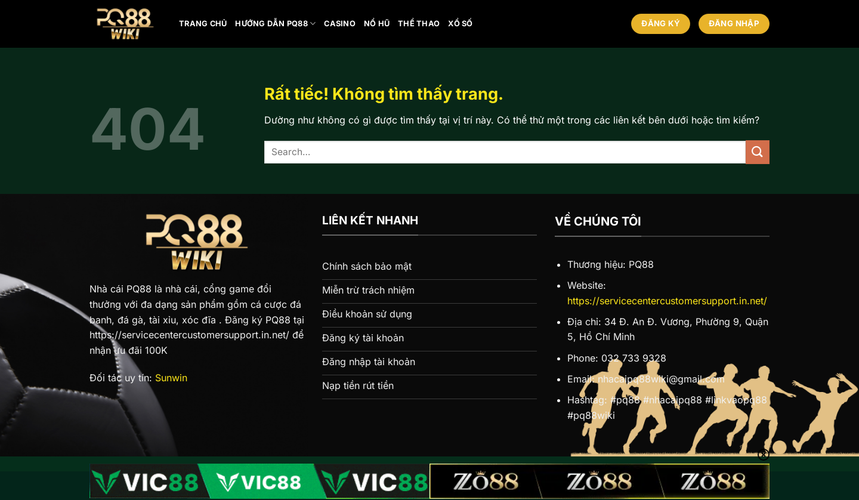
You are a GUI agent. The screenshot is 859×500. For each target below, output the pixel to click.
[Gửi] (758, 151)
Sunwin (171, 378)
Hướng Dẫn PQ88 (275, 23)
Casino (340, 23)
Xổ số (460, 23)
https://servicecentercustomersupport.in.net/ (667, 301)
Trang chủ (203, 23)
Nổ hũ (377, 23)
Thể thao (419, 23)
